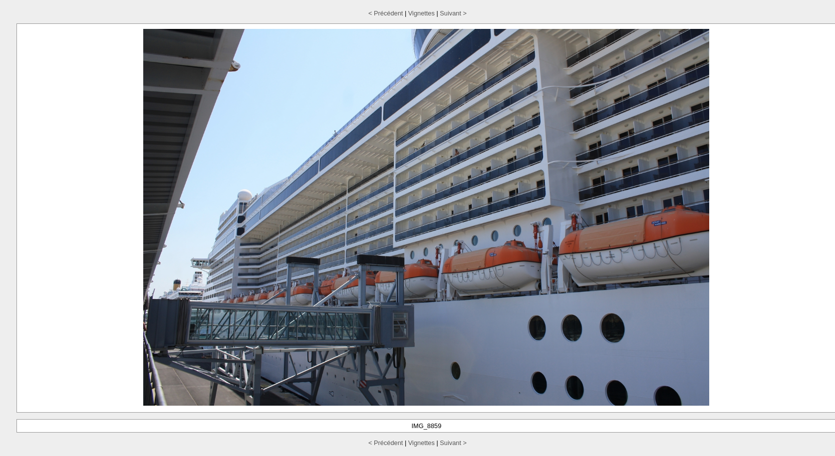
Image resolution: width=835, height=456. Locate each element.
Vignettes (421, 13)
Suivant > (453, 13)
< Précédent (385, 13)
